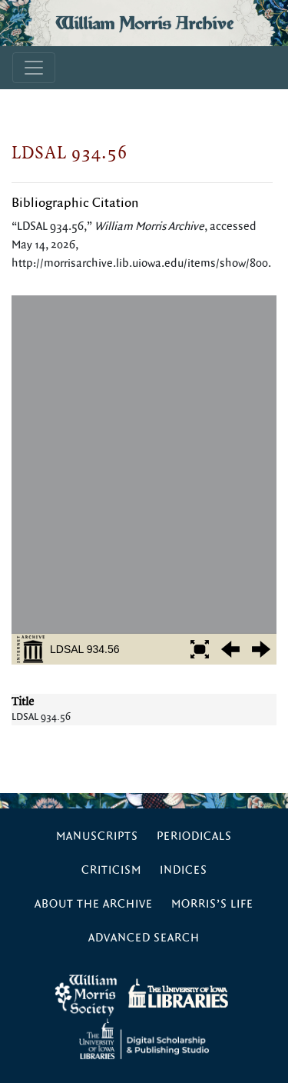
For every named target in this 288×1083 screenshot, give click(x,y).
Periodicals (194, 836)
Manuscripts (97, 836)
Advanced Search (144, 938)
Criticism (111, 870)
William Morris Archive (144, 23)
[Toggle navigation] (33, 67)
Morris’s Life (212, 904)
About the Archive (94, 904)
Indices (183, 870)
